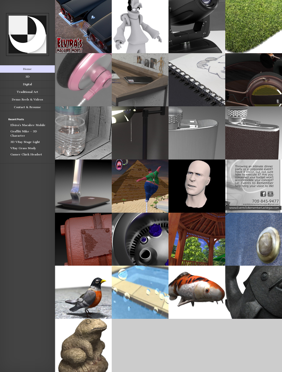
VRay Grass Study (23, 148)
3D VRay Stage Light (25, 142)
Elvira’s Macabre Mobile (27, 125)
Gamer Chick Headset (26, 154)
